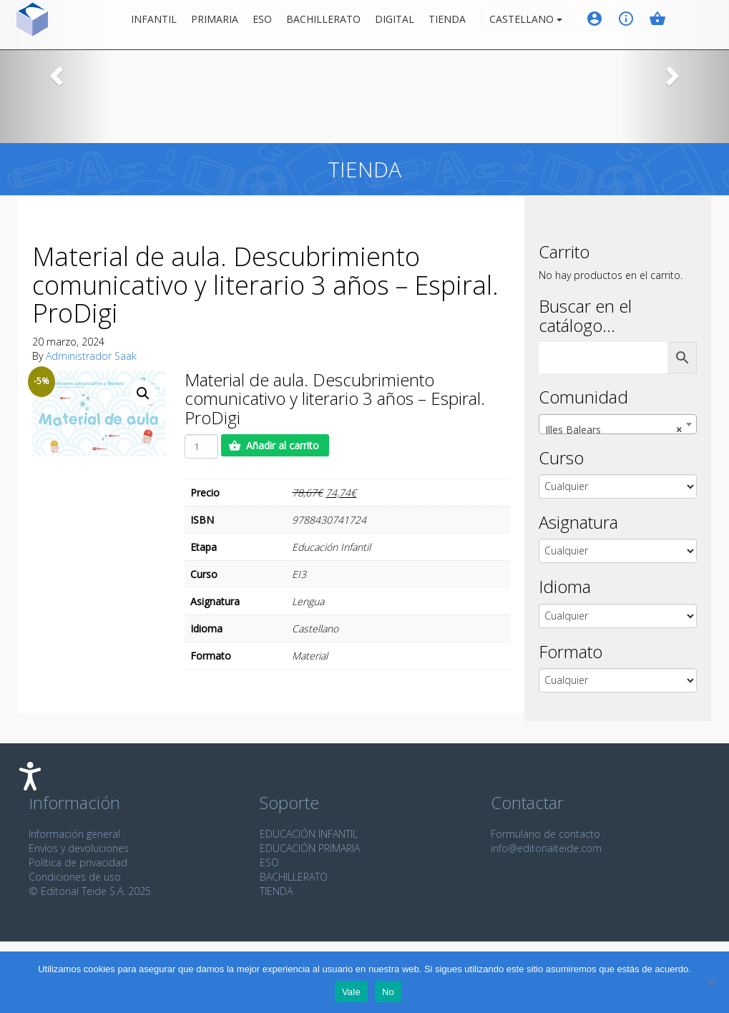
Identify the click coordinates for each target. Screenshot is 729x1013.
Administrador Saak (91, 356)
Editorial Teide (24, 24)
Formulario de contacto (545, 834)
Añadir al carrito (282, 445)
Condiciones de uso (75, 877)
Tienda (455, 24)
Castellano (534, 24)
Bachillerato (332, 24)
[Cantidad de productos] (201, 446)
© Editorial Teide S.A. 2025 (90, 891)
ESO (270, 24)
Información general (74, 834)
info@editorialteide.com (546, 848)
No (388, 992)
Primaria (223, 24)
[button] (54, 71)
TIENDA (276, 891)
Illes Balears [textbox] (613, 430)
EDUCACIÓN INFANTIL (309, 834)
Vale (351, 992)
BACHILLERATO (294, 877)
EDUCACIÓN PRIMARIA (310, 848)
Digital (403, 24)
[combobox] (618, 424)
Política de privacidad (78, 862)
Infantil (162, 24)
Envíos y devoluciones (79, 848)
